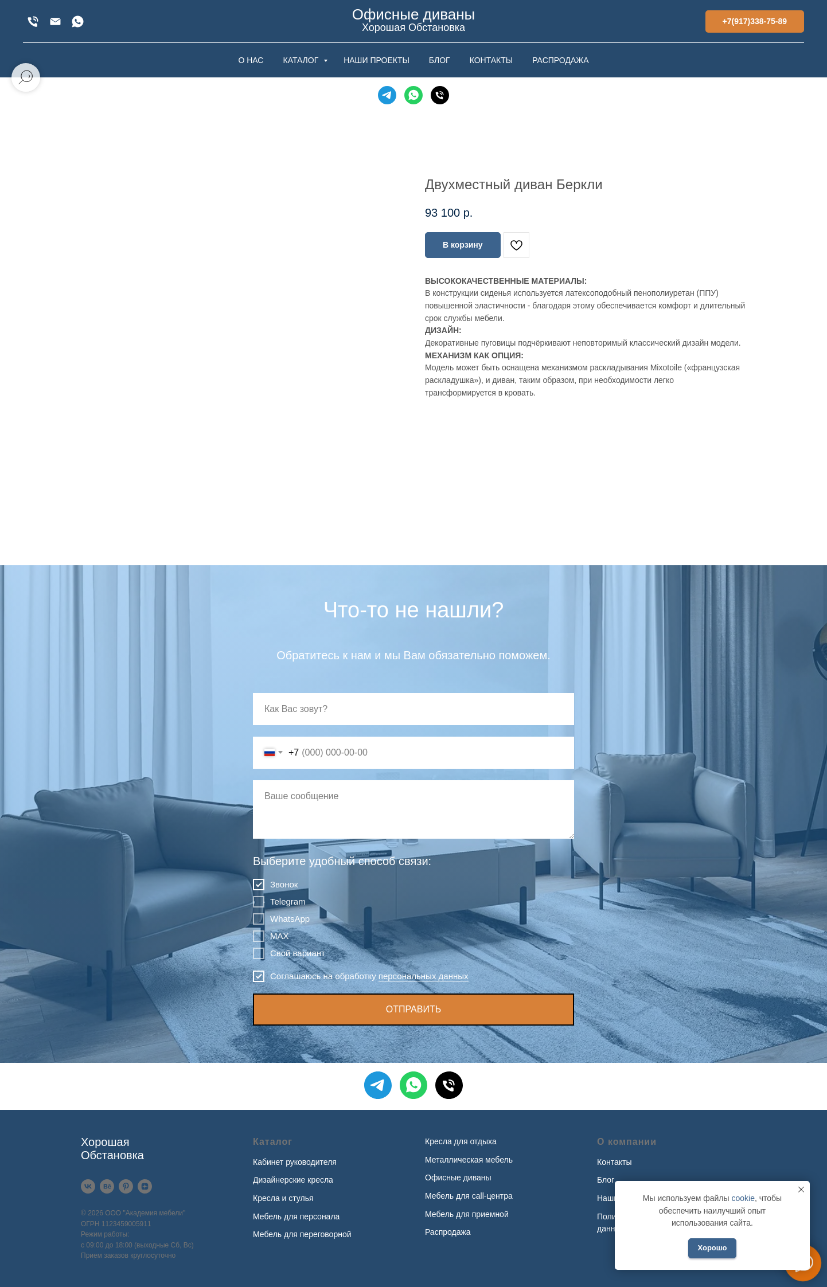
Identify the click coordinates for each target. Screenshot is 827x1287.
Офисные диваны (458, 1177)
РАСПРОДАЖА (560, 60)
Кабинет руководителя (295, 1162)
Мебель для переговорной (302, 1234)
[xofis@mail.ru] (55, 21)
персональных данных (424, 976)
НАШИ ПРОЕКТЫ (376, 60)
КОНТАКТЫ (491, 60)
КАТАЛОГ (302, 60)
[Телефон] (440, 95)
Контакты (614, 1162)
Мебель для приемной (467, 1214)
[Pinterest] (126, 1186)
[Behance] (107, 1186)
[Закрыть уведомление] (801, 1189)
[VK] (88, 1186)
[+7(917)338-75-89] (33, 21)
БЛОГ (439, 60)
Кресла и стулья (283, 1198)
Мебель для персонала (296, 1216)
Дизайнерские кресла (293, 1179)
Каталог (272, 1142)
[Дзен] (145, 1186)
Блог (605, 1179)
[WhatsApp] (78, 21)
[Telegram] (387, 95)
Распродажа (448, 1232)
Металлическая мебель (469, 1159)
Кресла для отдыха (461, 1141)
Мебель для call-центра (469, 1195)
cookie (742, 1198)
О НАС (250, 60)
